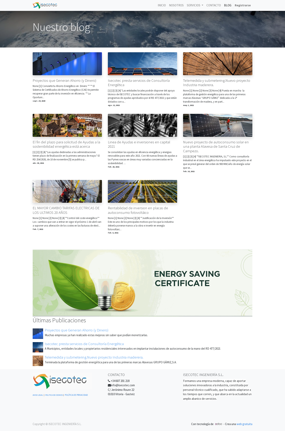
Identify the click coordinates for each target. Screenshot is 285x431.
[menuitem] (161, 5)
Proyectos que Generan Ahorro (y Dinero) (64, 80)
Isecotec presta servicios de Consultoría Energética (139, 82)
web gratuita (244, 424)
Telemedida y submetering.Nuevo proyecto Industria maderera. (216, 82)
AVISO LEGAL (38, 395)
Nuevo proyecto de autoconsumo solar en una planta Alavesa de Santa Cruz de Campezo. (216, 146)
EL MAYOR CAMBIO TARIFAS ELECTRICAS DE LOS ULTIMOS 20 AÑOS (66, 210)
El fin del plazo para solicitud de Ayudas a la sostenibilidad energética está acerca (66, 144)
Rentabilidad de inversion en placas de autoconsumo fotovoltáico (138, 210)
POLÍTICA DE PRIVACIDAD (76, 395)
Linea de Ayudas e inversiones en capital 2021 (139, 144)
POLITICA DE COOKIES (54, 395)
